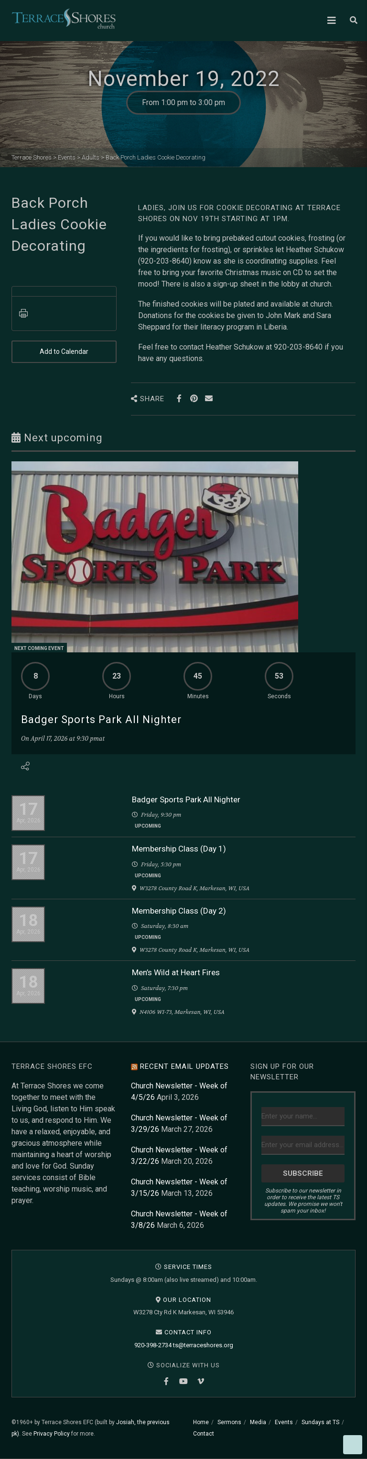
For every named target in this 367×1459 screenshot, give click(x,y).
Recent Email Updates (184, 1066)
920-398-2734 (153, 1345)
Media (258, 1422)
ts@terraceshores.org (203, 1345)
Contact (203, 1433)
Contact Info (188, 1332)
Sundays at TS (320, 1422)
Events (284, 1422)
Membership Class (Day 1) (179, 848)
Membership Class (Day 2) (179, 911)
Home (201, 1422)
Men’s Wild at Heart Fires (176, 972)
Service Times (188, 1266)
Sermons (229, 1422)
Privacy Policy (51, 1433)
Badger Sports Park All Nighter (101, 719)
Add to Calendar (64, 352)
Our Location (187, 1299)
